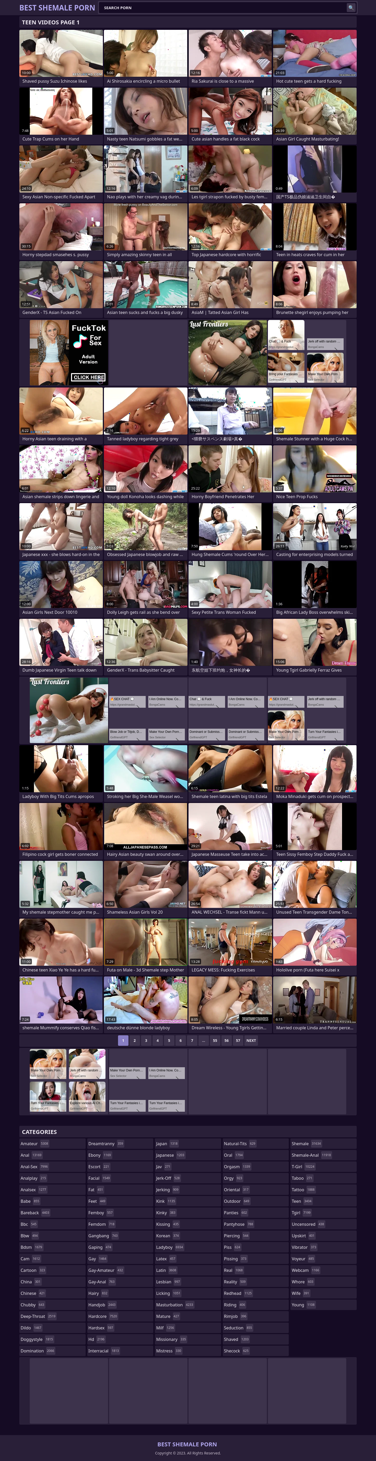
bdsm (32, 1247)
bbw (30, 1236)
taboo (303, 1178)
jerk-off (168, 1178)
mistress (169, 1351)
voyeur (303, 1259)
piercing (237, 1236)
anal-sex (35, 1167)
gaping (101, 1247)
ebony (100, 1155)
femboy (101, 1213)
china (31, 1282)
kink (166, 1201)
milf (165, 1328)
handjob (103, 1305)
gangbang (104, 1236)
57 (238, 1040)
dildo (32, 1328)
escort (99, 1167)
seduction (238, 1328)
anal (32, 1155)
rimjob (236, 1316)
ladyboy (170, 1247)
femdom (102, 1224)
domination (38, 1351)
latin (167, 1270)
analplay (34, 1178)
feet (98, 1201)
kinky (166, 1213)
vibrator (305, 1247)
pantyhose (239, 1224)
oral (234, 1155)
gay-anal (102, 1282)
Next (251, 1040)
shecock (237, 1351)
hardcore (103, 1316)
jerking (168, 1190)
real (234, 1270)
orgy (234, 1178)
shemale (307, 1144)
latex (166, 1259)
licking (168, 1293)
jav (164, 1167)
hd (97, 1339)
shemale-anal (312, 1155)
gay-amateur (106, 1270)
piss (233, 1247)
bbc (29, 1224)
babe (30, 1201)
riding (235, 1305)
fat (96, 1190)
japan (167, 1144)
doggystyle (37, 1339)
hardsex (102, 1328)
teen (302, 1201)
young (304, 1305)
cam (31, 1259)
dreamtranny (107, 1144)
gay (98, 1259)
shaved (237, 1339)
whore (303, 1282)
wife (301, 1293)
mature (168, 1316)
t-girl (303, 1167)
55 (215, 1040)
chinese (33, 1293)
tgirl (302, 1213)
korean (168, 1236)
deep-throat (39, 1316)
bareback (35, 1213)
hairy (99, 1293)
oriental (237, 1190)
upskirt (304, 1236)
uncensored (308, 1224)
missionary (171, 1339)
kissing (168, 1224)
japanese (170, 1155)
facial (100, 1178)
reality (235, 1282)
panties (236, 1213)
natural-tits (240, 1144)
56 (227, 1040)
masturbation (175, 1305)
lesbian (168, 1282)
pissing (236, 1259)
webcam (306, 1270)
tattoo (304, 1190)
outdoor (237, 1201)
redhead (238, 1293)
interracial (104, 1351)
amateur (35, 1144)
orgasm (237, 1167)
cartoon (33, 1270)
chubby (33, 1305)
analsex (34, 1190)
